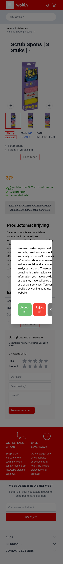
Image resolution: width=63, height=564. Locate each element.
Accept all (24, 309)
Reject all (40, 309)
